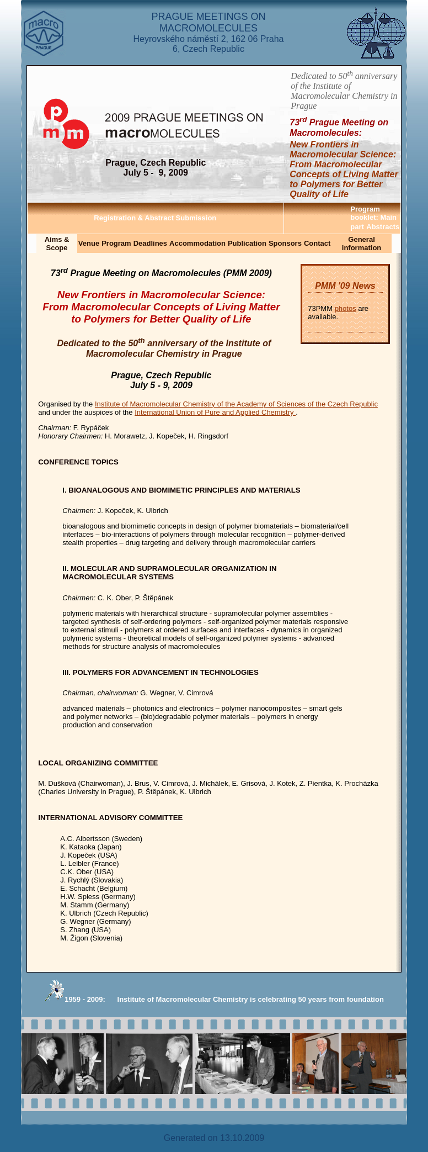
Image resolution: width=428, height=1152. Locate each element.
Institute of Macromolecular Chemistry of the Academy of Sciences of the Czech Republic (236, 404)
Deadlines (150, 243)
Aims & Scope (57, 243)
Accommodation (197, 243)
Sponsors (285, 243)
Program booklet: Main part (373, 218)
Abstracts (382, 227)
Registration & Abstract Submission (155, 218)
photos (345, 308)
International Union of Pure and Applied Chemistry (215, 412)
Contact (317, 243)
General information (362, 243)
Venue (88, 243)
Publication (247, 243)
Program (116, 243)
